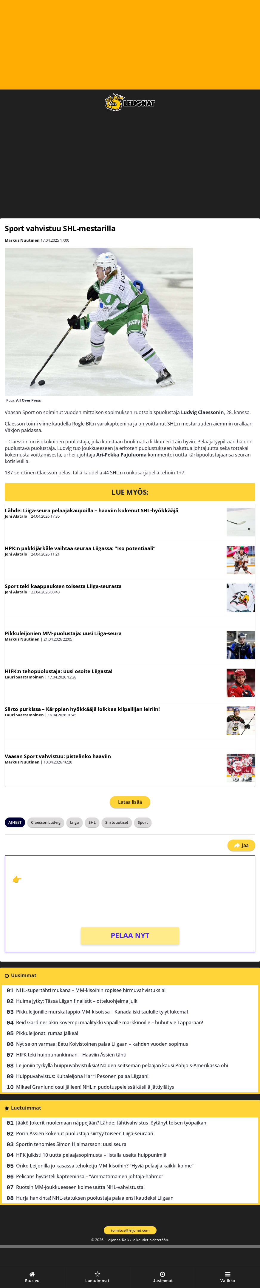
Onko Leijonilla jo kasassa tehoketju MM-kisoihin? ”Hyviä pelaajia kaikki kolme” (105, 1165)
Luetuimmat (26, 1108)
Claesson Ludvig (46, 822)
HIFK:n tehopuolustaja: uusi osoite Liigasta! (58, 671)
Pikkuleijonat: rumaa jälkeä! (47, 1033)
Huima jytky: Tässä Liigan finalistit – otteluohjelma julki (77, 1001)
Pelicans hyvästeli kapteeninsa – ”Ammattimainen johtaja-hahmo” (89, 1176)
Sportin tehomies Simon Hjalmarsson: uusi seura (71, 1144)
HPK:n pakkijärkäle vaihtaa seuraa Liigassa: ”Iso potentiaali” (80, 548)
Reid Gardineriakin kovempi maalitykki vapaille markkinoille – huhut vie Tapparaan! (109, 1022)
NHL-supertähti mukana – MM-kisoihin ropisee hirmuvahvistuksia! (90, 990)
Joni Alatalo (16, 516)
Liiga (74, 822)
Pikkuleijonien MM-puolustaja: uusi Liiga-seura (63, 633)
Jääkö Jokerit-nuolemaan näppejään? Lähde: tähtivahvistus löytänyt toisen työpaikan (111, 1122)
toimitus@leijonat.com (130, 1230)
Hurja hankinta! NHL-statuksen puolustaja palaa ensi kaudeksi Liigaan (95, 1198)
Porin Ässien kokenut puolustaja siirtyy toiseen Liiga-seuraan (84, 1133)
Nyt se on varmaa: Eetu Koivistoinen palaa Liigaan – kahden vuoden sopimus (102, 1044)
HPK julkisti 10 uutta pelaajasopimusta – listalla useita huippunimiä (91, 1155)
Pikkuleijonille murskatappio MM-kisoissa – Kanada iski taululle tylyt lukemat (102, 1011)
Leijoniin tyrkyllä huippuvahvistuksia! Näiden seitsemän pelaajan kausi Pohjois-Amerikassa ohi (122, 1065)
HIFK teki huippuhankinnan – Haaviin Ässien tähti (71, 1054)
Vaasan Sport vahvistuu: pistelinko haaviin (58, 756)
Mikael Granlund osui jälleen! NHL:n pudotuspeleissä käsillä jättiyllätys (95, 1087)
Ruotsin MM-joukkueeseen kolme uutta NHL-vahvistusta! (80, 1187)
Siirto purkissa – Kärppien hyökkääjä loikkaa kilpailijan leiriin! (82, 709)
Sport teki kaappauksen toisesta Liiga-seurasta (63, 586)
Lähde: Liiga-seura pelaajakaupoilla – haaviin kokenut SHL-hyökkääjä (91, 510)
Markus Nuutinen (22, 240)
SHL (92, 822)
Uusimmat (23, 975)
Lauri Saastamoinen (24, 677)
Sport (143, 822)
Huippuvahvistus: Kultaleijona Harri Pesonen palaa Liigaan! (82, 1076)
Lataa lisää (130, 802)
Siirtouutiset (116, 822)
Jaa (241, 845)
